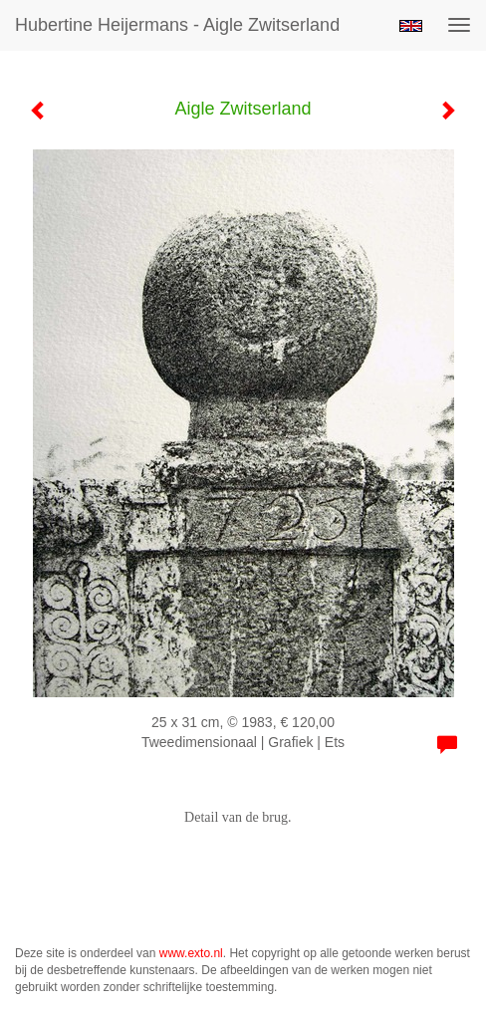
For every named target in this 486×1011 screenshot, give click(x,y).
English (410, 26)
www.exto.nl (191, 953)
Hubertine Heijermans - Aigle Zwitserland (177, 25)
